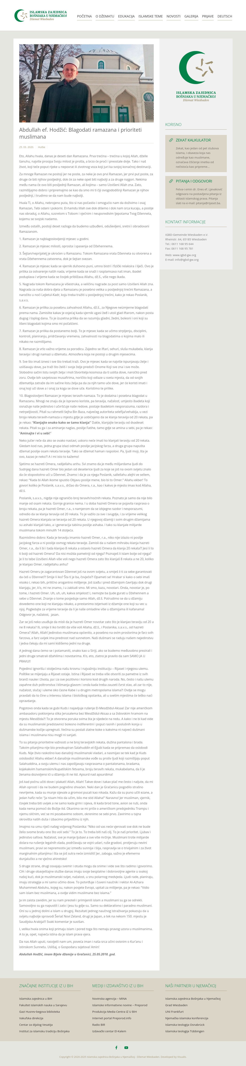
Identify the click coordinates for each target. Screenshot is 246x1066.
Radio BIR (98, 1025)
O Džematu (105, 16)
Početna (84, 16)
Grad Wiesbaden (176, 1005)
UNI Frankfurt (174, 1011)
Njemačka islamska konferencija (186, 1018)
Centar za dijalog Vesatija (36, 1025)
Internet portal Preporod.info (111, 1018)
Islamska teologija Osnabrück (184, 1025)
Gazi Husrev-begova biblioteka (39, 1011)
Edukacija (126, 16)
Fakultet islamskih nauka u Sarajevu (43, 1005)
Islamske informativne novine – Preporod (119, 1005)
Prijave (208, 16)
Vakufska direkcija (31, 1018)
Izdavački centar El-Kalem (109, 1031)
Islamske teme (151, 16)
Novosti (174, 16)
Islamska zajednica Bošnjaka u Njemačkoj (193, 998)
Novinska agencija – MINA (109, 998)
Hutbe (41, 147)
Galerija (191, 16)
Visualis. (182, 1057)
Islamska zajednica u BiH (35, 998)
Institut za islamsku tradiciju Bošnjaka (44, 1031)
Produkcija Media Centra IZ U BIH (114, 1011)
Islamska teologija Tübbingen (184, 1031)
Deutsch (225, 16)
